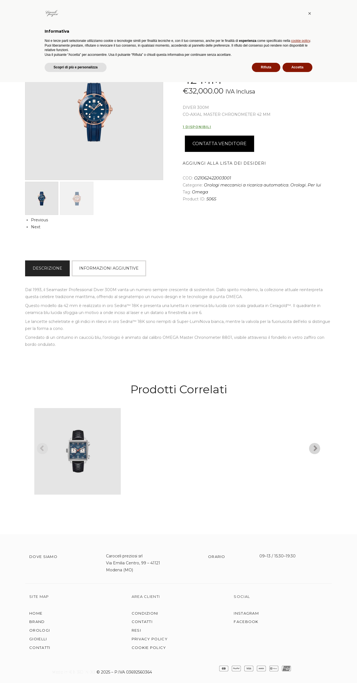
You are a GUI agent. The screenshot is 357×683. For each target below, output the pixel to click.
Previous (39, 219)
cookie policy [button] (300, 642)
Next (35, 226)
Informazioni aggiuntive (109, 267)
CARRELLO (332, 28)
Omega (200, 191)
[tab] (48, 268)
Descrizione (47, 267)
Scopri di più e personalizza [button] (76, 668)
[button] (309, 614)
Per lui (314, 184)
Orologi (298, 184)
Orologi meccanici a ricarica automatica (246, 184)
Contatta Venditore (219, 143)
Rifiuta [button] (266, 668)
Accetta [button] (297, 668)
